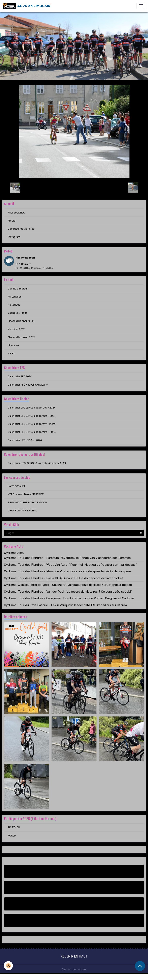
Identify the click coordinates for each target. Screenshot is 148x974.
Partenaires (15, 296)
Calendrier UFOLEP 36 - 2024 (25, 440)
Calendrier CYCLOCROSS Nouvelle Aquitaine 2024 (37, 463)
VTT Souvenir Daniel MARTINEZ (26, 494)
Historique (14, 304)
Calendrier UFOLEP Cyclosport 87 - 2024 (32, 407)
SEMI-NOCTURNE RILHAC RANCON (27, 502)
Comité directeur (18, 288)
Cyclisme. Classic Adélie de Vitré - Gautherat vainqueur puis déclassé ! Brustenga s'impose (68, 585)
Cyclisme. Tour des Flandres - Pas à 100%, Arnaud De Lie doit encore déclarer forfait (63, 578)
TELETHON (14, 827)
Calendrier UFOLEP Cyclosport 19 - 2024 (31, 424)
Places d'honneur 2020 (21, 321)
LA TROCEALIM (16, 486)
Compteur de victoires (21, 228)
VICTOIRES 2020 (17, 313)
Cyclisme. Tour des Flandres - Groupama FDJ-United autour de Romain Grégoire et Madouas (69, 598)
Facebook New (16, 212)
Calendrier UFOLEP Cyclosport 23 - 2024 (32, 416)
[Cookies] (8, 965)
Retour (74, 187)
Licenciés (13, 345)
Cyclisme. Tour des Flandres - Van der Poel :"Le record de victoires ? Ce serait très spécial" (68, 591)
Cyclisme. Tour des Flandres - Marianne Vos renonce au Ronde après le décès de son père (67, 571)
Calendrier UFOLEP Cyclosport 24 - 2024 (32, 432)
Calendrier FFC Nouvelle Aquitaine (28, 384)
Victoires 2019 (16, 329)
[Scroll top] (140, 966)
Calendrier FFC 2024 (20, 376)
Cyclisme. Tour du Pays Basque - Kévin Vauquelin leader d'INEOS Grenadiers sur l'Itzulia (65, 605)
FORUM (12, 835)
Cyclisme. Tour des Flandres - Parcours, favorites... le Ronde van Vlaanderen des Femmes (67, 558)
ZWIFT (11, 353)
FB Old (12, 220)
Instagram (14, 237)
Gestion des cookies (74, 969)
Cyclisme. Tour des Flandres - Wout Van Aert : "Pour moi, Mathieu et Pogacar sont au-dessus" (70, 565)
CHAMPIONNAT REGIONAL (22, 510)
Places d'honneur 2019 (21, 337)
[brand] (26, 6)
